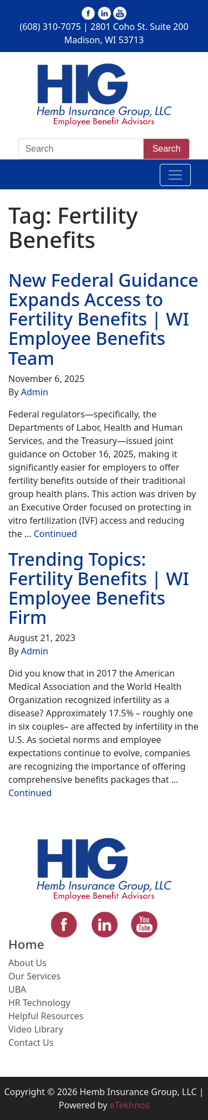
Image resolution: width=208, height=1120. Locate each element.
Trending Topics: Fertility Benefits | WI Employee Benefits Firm (98, 588)
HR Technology (39, 1003)
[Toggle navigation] (175, 175)
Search (167, 148)
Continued (55, 534)
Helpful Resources (45, 1016)
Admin (34, 392)
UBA (17, 989)
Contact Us (30, 1042)
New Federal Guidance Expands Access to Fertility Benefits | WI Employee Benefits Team (103, 319)
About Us (27, 963)
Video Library (35, 1029)
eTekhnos (130, 1105)
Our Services (34, 976)
